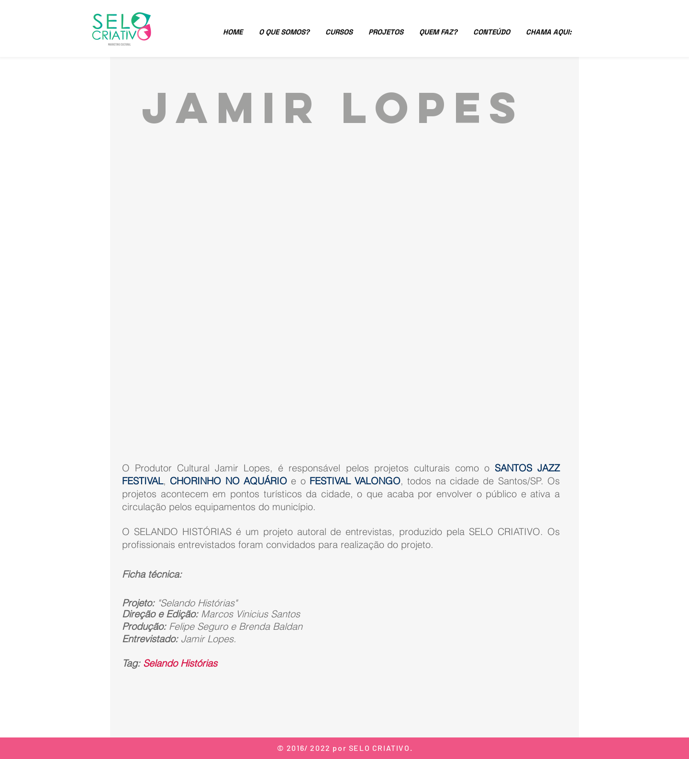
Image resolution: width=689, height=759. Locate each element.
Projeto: (139, 603)
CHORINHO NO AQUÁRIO (228, 481)
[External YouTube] (344, 293)
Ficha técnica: (152, 574)
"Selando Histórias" (197, 603)
